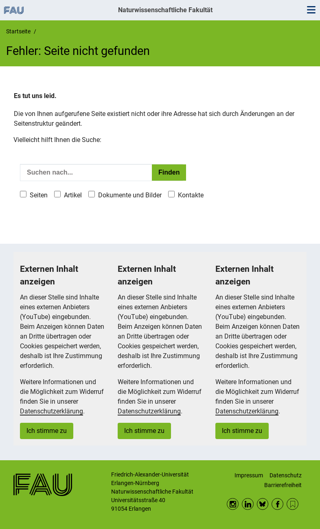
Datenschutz (286, 475)
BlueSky (263, 504)
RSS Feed (292, 504)
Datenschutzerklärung (51, 411)
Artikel (73, 195)
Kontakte (191, 195)
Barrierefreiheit (283, 485)
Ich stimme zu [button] (46, 431)
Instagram (233, 504)
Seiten (39, 195)
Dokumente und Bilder (130, 195)
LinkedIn (248, 504)
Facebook (277, 504)
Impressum (249, 475)
